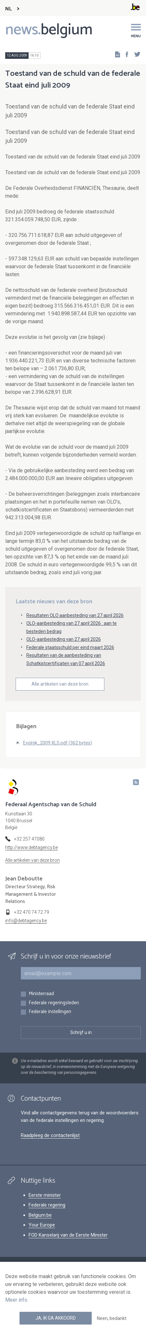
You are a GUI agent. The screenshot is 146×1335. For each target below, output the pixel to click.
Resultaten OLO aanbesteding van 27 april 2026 (75, 615)
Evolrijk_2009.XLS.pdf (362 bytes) (57, 742)
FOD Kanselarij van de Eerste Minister (68, 1235)
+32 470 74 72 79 (31, 912)
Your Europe (42, 1225)
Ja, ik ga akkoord (55, 1318)
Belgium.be (40, 1215)
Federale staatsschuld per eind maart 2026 (70, 647)
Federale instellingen (50, 1012)
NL (8, 9)
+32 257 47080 (29, 839)
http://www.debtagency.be (31, 847)
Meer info (16, 1300)
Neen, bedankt (111, 1318)
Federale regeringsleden (54, 1003)
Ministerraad (41, 994)
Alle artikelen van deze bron (60, 684)
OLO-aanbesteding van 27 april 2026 (63, 639)
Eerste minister (45, 1195)
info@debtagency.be (26, 920)
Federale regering (47, 1205)
